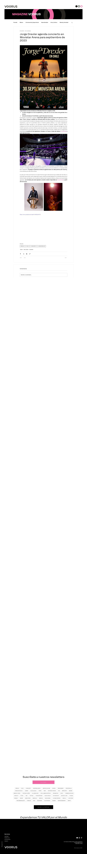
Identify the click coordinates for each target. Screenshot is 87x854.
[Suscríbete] (43, 782)
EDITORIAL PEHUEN (52, 790)
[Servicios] (8, 834)
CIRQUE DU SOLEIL (19, 790)
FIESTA (40, 790)
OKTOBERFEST (56, 795)
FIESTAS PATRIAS (39, 795)
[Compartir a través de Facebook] (20, 253)
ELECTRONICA (47, 800)
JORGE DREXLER (41, 246)
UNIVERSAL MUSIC (37, 788)
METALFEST (64, 790)
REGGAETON (55, 793)
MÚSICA (22, 246)
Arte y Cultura (54, 22)
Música (21, 22)
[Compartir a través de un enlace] (29, 253)
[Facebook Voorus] (82, 838)
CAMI (45, 790)
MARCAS (41, 798)
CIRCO (61, 793)
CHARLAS (29, 800)
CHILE (27, 246)
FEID (59, 790)
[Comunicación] (8, 839)
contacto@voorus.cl (78, 842)
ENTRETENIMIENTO (62, 800)
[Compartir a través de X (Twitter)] (23, 253)
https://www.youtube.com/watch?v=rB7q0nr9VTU (30, 214)
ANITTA (69, 800)
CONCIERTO (33, 246)
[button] (72, 22)
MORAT (21, 798)
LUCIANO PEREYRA (56, 798)
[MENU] (78, 6)
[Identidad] (8, 836)
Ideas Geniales (44, 22)
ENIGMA (54, 800)
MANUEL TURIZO (17, 793)
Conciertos (31, 249)
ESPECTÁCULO (69, 788)
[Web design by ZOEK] (74, 848)
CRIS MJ (54, 788)
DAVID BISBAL (48, 798)
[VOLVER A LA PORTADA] (43, 807)
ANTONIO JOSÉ (64, 795)
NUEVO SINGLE (48, 795)
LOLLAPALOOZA (35, 793)
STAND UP (16, 795)
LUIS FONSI (70, 798)
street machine (33, 790)
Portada (15, 22)
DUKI (34, 800)
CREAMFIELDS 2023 (69, 793)
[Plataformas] (8, 838)
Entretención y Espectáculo (32, 22)
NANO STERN (27, 798)
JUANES (26, 790)
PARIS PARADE (60, 788)
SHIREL (21, 795)
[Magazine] (2, 844)
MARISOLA (35, 798)
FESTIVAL (31, 795)
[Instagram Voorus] (79, 838)
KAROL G (64, 798)
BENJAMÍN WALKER (21, 800)
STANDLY (16, 798)
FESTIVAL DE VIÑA (26, 793)
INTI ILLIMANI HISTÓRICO (46, 793)
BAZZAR (70, 790)
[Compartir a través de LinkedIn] (26, 253)
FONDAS (71, 795)
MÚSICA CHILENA (46, 788)
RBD (26, 795)
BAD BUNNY (39, 800)
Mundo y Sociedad (64, 22)
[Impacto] (8, 841)
